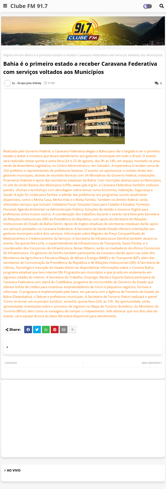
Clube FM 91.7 (29, 5)
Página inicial (12, 55)
